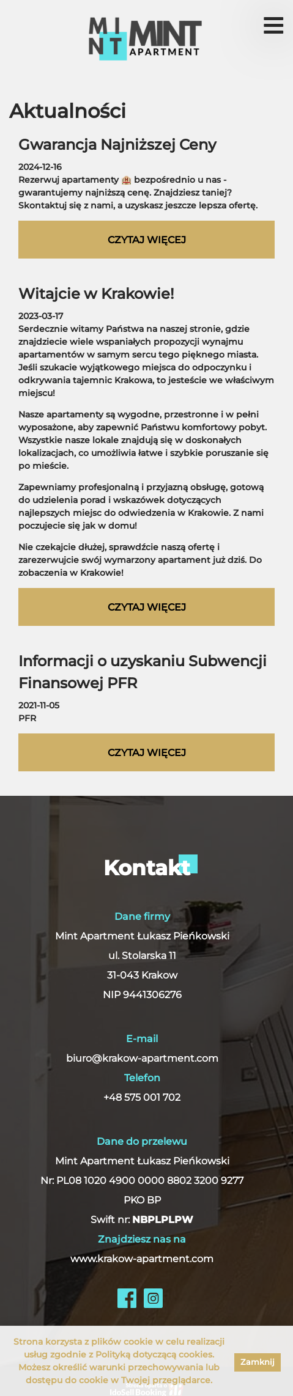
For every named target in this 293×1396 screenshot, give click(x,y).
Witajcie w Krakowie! (96, 294)
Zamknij (257, 1362)
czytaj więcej (147, 240)
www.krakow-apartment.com (141, 1259)
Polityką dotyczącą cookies (153, 1354)
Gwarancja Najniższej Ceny (117, 144)
